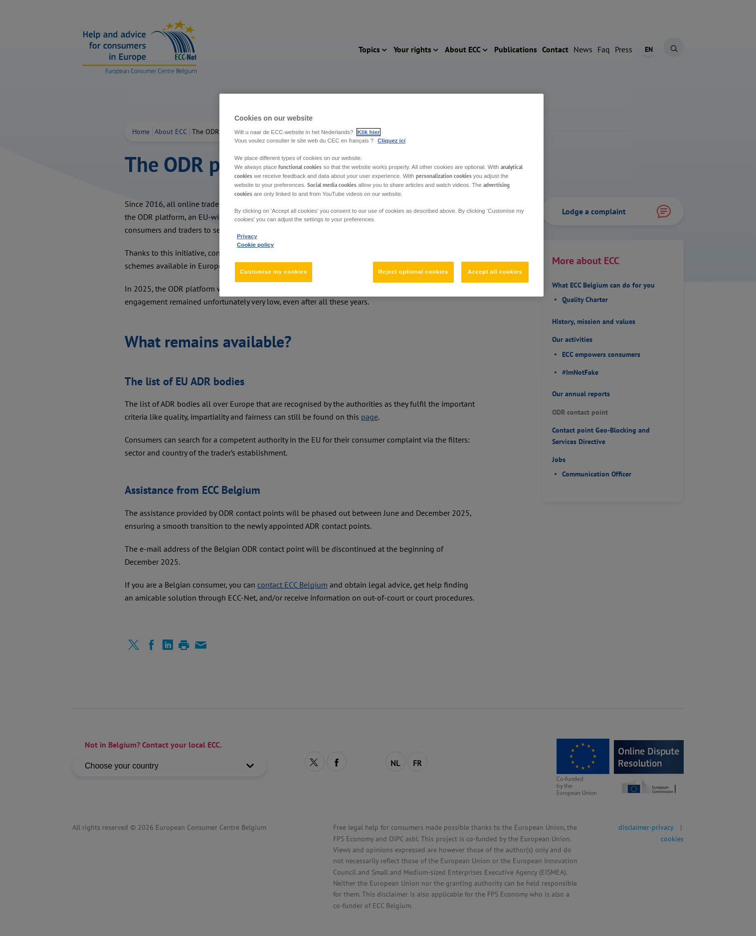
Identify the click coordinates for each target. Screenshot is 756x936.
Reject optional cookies (413, 272)
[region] (381, 195)
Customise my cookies (273, 272)
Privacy (247, 236)
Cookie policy (255, 245)
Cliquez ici (391, 141)
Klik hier (369, 132)
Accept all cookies (495, 272)
